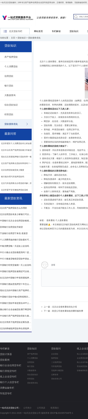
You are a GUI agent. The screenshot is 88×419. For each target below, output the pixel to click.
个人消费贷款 (11, 66)
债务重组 (50, 220)
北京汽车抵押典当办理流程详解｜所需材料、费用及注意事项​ (27, 183)
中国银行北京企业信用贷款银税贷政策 (16, 220)
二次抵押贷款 (56, 362)
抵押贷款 (54, 358)
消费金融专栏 (7, 388)
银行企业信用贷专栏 (10, 365)
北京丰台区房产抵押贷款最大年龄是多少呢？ (20, 150)
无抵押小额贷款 (57, 370)
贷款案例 (4, 360)
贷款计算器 (6, 354)
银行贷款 (8, 85)
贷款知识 (74, 31)
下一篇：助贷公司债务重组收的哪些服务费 (63, 311)
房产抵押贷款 (11, 57)
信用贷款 (8, 76)
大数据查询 (10, 95)
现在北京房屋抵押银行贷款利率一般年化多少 (20, 157)
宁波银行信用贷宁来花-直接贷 (14, 233)
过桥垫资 (54, 375)
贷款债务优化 (34, 38)
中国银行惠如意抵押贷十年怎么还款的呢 (16, 284)
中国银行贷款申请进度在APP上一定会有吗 (16, 303)
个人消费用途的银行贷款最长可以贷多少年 (16, 239)
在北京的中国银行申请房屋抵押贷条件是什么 (16, 278)
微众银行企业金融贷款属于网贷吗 (15, 309)
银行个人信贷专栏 (9, 382)
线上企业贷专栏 (8, 376)
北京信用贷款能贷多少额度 (12, 170)
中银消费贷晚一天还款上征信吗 (14, 246)
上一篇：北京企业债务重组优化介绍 (60, 307)
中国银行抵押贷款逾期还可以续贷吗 (16, 271)
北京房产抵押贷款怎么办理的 (13, 208)
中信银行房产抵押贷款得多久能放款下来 (16, 316)
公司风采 (41, 408)
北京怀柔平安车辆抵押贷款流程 (14, 190)
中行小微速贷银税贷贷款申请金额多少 (16, 259)
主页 (13, 38)
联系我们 (55, 408)
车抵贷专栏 (6, 393)
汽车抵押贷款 (56, 366)
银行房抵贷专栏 (8, 371)
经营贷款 (8, 114)
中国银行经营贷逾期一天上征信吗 (15, 265)
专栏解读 (56, 31)
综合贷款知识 (11, 105)
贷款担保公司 (56, 379)
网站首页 (38, 31)
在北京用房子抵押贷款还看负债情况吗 (16, 322)
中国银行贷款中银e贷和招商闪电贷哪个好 (16, 297)
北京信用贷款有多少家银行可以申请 (16, 214)
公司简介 (27, 408)
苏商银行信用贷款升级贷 (11, 227)
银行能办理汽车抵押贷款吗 (12, 177)
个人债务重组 (46, 100)
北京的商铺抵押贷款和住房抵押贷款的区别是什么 (16, 328)
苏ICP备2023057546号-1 (61, 413)
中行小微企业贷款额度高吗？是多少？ (16, 252)
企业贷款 (54, 354)
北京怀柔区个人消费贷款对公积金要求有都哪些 (21, 143)
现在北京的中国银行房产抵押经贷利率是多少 (16, 290)
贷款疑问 (56, 348)
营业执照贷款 (82, 366)
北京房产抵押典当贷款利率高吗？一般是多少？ (21, 163)
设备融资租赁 (82, 370)
